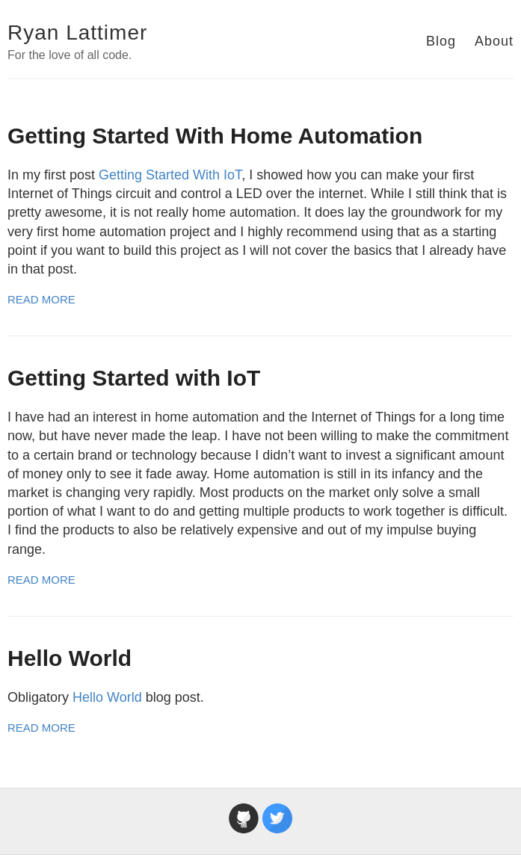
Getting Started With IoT (170, 174)
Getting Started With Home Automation (214, 135)
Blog (441, 41)
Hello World (69, 658)
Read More (41, 299)
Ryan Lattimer (77, 32)
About (494, 41)
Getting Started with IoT (133, 377)
